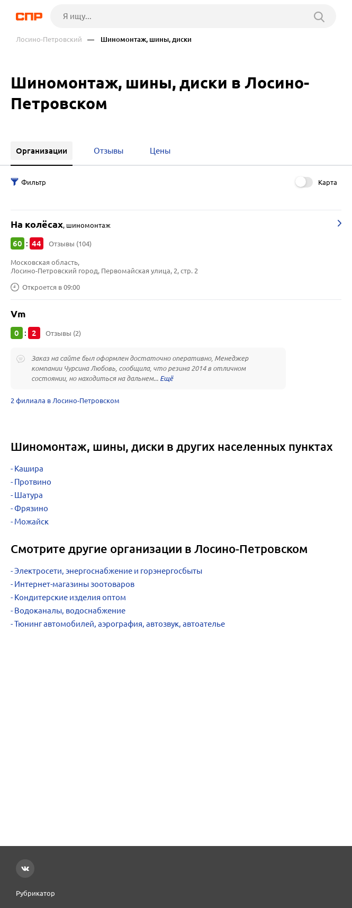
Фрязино (31, 508)
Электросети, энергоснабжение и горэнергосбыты (108, 571)
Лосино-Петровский (49, 39)
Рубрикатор (35, 893)
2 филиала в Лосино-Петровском (65, 400)
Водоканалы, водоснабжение (69, 611)
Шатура (28, 495)
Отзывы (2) (63, 333)
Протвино (32, 482)
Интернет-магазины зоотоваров (74, 584)
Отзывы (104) (70, 243)
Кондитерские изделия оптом (70, 597)
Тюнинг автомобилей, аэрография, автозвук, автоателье (119, 624)
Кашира (28, 469)
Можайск (31, 522)
